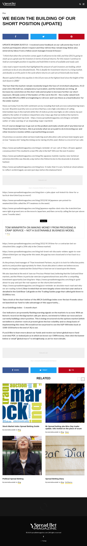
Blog (3, 13)
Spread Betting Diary (54, 479)
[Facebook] (43, 536)
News (67, 432)
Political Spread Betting (12, 479)
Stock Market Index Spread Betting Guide (20, 426)
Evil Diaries (68, 482)
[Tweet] (43, 36)
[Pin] (71, 36)
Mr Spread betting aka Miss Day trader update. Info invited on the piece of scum (63, 427)
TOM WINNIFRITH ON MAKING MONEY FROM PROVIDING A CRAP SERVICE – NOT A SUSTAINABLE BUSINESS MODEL (40, 229)
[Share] (15, 36)
